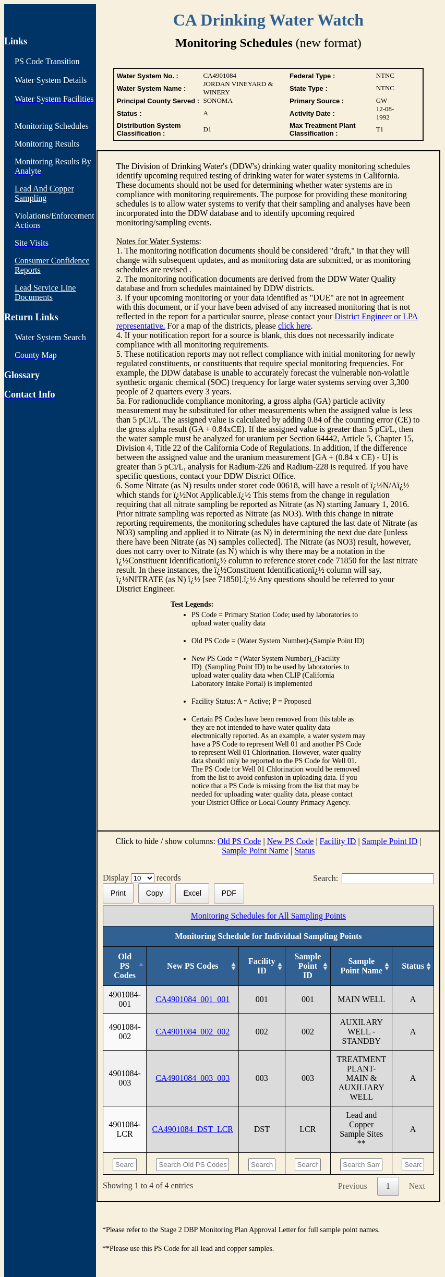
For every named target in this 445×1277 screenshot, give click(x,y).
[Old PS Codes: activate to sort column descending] (125, 966)
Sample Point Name (255, 850)
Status (304, 850)
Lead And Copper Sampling (44, 193)
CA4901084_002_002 (192, 1031)
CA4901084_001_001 (192, 999)
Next (417, 1186)
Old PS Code (239, 841)
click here (294, 325)
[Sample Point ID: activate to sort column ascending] (308, 966)
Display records (144, 877)
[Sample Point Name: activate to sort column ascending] (361, 966)
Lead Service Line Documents (45, 292)
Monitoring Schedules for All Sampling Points (268, 915)
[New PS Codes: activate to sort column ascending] (193, 966)
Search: (373, 878)
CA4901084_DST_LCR (192, 1129)
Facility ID (338, 841)
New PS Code (290, 841)
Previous (352, 1186)
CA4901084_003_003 (192, 1078)
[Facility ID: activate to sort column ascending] (262, 966)
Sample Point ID (390, 841)
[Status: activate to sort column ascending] (413, 966)
